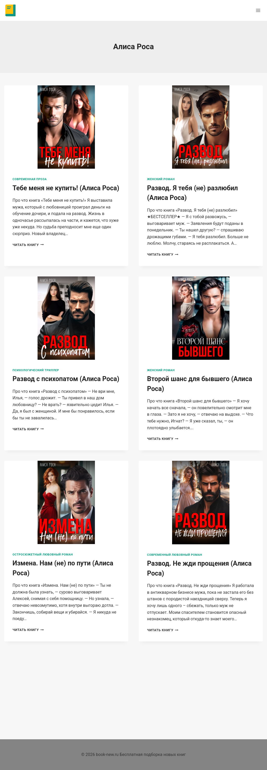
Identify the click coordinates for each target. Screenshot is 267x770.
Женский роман (161, 179)
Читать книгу (28, 245)
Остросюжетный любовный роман (43, 554)
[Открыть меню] (258, 10)
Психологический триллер (36, 370)
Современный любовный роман (174, 555)
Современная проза (30, 179)
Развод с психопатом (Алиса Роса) (66, 379)
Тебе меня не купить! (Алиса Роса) (66, 188)
